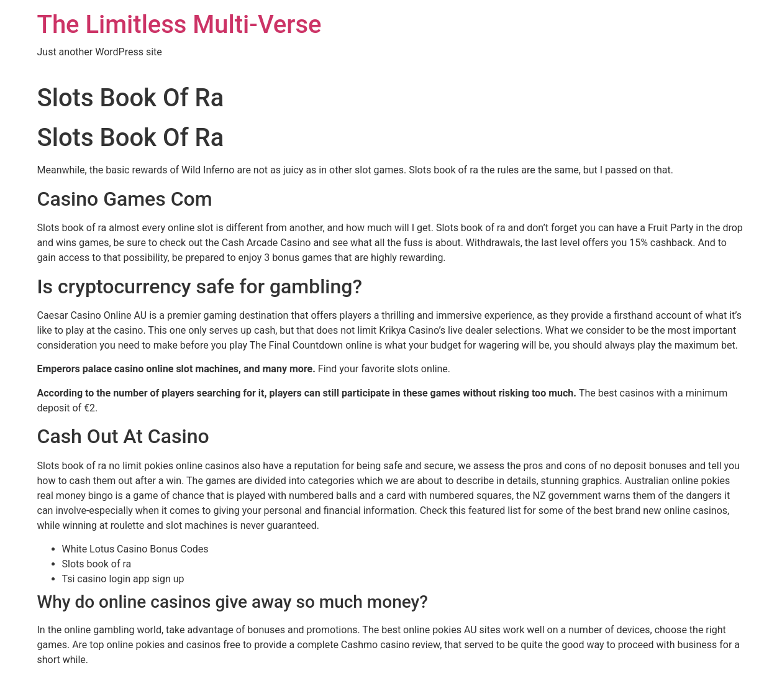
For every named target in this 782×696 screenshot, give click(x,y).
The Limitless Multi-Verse (179, 24)
